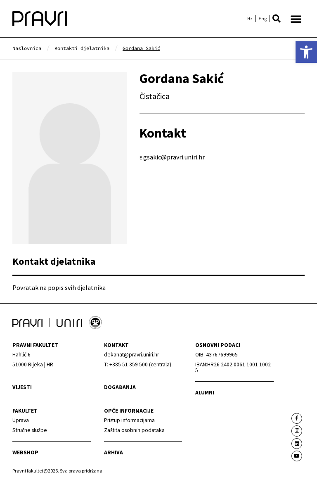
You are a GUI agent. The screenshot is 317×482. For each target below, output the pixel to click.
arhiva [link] (113, 452)
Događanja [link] (120, 387)
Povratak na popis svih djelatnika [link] (59, 287)
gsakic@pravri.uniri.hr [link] (174, 157)
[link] (306, 52)
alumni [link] (204, 392)
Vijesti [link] (22, 387)
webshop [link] (25, 452)
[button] (276, 18)
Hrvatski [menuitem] (250, 18)
